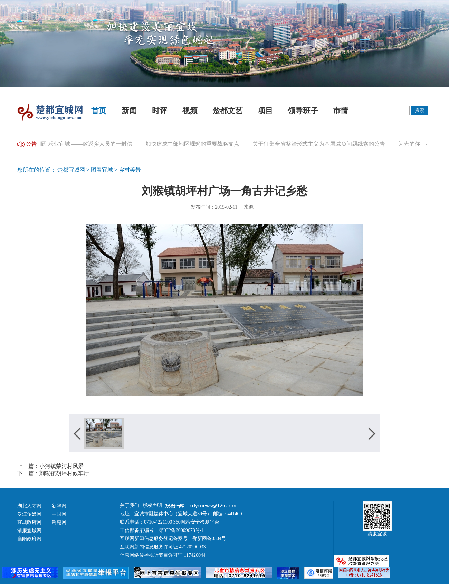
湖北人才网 (29, 505)
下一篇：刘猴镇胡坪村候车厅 (53, 473)
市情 (340, 110)
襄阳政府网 (29, 539)
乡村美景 (130, 170)
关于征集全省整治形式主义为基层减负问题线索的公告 (322, 144)
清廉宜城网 (29, 530)
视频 (190, 110)
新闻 (129, 110)
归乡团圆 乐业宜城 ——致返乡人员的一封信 (82, 144)
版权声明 (153, 505)
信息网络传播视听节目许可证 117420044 (163, 555)
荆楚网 (59, 522)
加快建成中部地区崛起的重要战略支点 (196, 144)
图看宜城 (102, 170)
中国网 (59, 514)
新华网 (59, 505)
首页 (98, 110)
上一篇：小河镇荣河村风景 (50, 466)
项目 (265, 110)
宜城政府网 (29, 522)
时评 (159, 110)
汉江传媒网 (29, 514)
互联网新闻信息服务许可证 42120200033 (163, 546)
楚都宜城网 (71, 170)
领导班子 (303, 110)
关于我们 (129, 505)
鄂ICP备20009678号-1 (181, 530)
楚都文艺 (227, 110)
